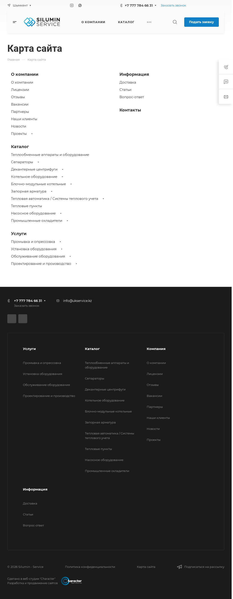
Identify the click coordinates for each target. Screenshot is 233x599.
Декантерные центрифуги (34, 169)
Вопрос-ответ (131, 97)
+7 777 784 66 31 (139, 5)
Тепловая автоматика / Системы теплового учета (54, 198)
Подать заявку (201, 22)
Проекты (19, 133)
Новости (18, 126)
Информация (134, 74)
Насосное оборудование (33, 213)
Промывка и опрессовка (33, 241)
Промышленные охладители (36, 220)
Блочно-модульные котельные (38, 184)
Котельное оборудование (34, 176)
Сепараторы (22, 162)
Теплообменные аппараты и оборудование (50, 154)
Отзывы (18, 97)
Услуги (19, 233)
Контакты (130, 110)
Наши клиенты (24, 119)
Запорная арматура (28, 191)
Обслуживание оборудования (38, 256)
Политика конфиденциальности (90, 567)
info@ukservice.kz (77, 301)
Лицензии (20, 89)
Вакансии (19, 104)
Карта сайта (146, 567)
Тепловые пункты (26, 206)
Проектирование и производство (41, 263)
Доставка (127, 82)
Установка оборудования (34, 249)
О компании (24, 74)
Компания (156, 349)
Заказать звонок (173, 5)
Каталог (20, 146)
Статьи (125, 89)
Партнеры (20, 111)
